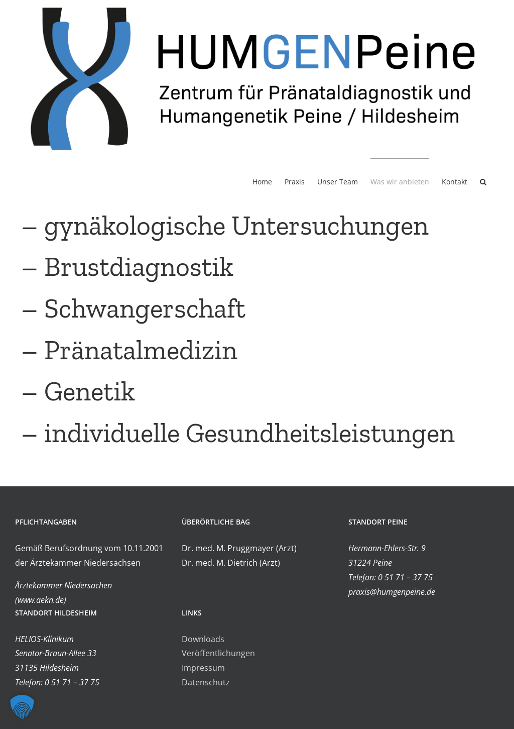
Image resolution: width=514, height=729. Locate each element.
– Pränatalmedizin (126, 350)
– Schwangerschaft (130, 308)
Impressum (203, 668)
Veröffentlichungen (218, 653)
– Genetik (75, 391)
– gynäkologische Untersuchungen (222, 225)
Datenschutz (206, 682)
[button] (483, 181)
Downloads (203, 639)
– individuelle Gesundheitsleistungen (235, 432)
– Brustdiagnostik (124, 267)
